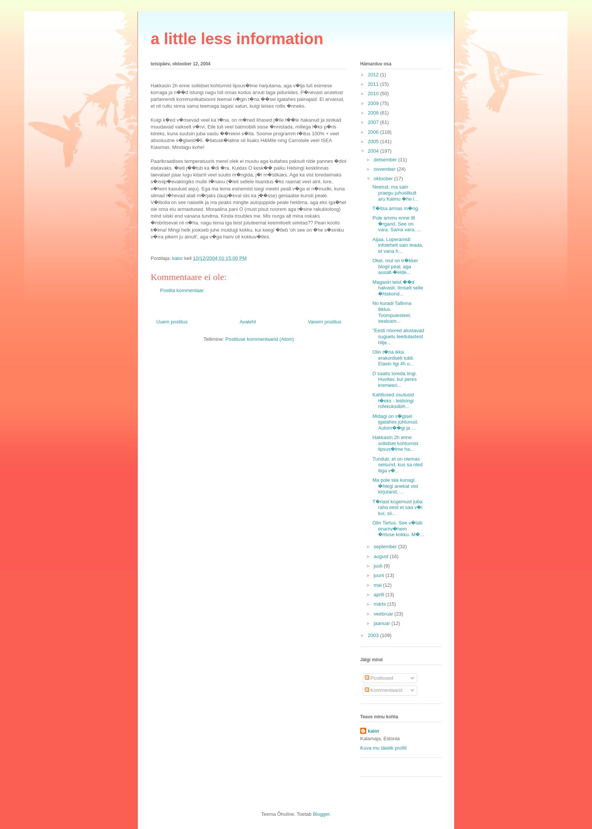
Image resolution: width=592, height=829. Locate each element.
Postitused (379, 678)
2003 (374, 635)
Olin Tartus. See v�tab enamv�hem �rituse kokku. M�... (398, 528)
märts (380, 604)
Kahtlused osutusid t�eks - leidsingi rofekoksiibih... (393, 400)
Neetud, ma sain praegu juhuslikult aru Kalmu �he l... (395, 192)
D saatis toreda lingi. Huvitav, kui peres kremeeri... (394, 379)
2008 (374, 113)
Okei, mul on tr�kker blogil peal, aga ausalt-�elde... (395, 266)
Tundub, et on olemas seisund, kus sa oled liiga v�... (397, 464)
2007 (374, 122)
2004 (374, 151)
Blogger (321, 814)
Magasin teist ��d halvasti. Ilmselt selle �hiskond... (397, 288)
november (385, 169)
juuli (379, 566)
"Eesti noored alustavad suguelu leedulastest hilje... (398, 336)
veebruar (384, 614)
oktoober (384, 178)
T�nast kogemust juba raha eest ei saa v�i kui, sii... (397, 507)
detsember (386, 159)
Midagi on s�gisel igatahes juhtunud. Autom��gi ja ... (395, 422)
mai (378, 585)
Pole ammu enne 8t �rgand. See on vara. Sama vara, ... (396, 223)
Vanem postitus (324, 322)
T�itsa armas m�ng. (395, 208)
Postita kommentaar (182, 290)
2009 (374, 103)
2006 (374, 132)
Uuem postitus (172, 322)
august (382, 556)
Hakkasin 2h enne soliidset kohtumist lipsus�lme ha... (395, 443)
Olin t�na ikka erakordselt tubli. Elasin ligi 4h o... (393, 358)
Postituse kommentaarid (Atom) (259, 339)
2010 (374, 93)
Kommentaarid (383, 690)
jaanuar (383, 623)
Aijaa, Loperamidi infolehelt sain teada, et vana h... (397, 245)
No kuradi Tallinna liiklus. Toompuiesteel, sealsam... (391, 312)
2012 (374, 74)
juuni (379, 575)
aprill (379, 594)
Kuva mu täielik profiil (383, 748)
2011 (374, 84)
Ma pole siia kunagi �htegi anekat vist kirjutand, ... (395, 486)
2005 (374, 141)
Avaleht (248, 322)
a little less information (237, 39)
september (386, 546)
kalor (373, 731)
